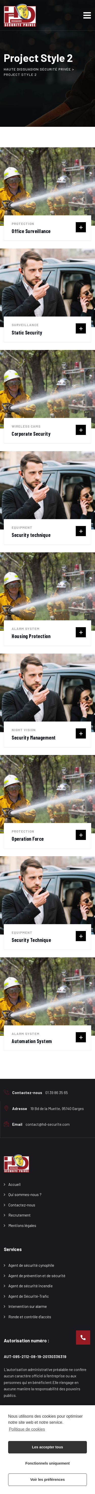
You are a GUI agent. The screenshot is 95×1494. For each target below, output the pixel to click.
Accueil (14, 1184)
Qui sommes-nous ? (25, 1194)
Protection (23, 224)
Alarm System (26, 629)
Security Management (34, 737)
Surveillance (25, 325)
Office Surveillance (31, 231)
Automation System (32, 1041)
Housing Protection (31, 636)
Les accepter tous (47, 1447)
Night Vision (24, 730)
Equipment (22, 527)
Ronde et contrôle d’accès (29, 1316)
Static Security (27, 332)
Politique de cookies (27, 1429)
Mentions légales (22, 1225)
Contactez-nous (21, 1205)
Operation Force (28, 839)
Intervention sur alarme (27, 1306)
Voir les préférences (47, 1480)
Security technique (31, 535)
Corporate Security (31, 434)
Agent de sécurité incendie (30, 1286)
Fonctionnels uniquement (47, 1463)
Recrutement (19, 1215)
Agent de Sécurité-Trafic (28, 1296)
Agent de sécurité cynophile (31, 1265)
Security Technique (31, 940)
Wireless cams (26, 426)
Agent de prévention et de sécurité (36, 1275)
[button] (83, 1337)
